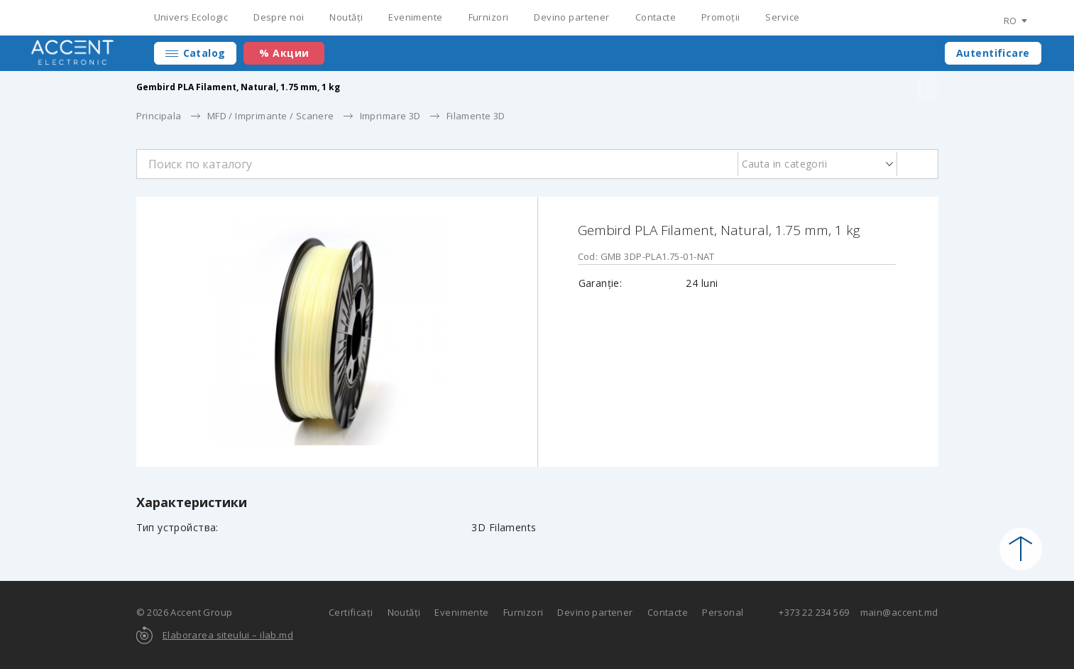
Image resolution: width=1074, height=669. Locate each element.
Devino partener (571, 17)
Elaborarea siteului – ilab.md (228, 635)
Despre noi (278, 17)
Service (782, 17)
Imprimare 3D (390, 115)
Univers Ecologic (191, 17)
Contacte (655, 17)
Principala (159, 115)
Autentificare (992, 53)
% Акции (284, 53)
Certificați (351, 612)
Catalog (204, 53)
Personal (722, 612)
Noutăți (346, 17)
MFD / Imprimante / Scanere (270, 115)
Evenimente (415, 17)
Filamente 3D (475, 115)
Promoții (720, 17)
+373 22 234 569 (814, 612)
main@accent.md (899, 612)
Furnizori (488, 17)
